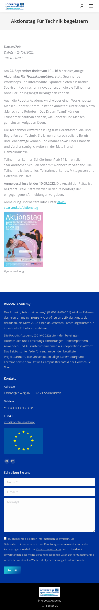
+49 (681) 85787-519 (18, 407)
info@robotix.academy (19, 422)
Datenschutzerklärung (49, 549)
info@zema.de (76, 560)
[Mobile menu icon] (91, 6)
